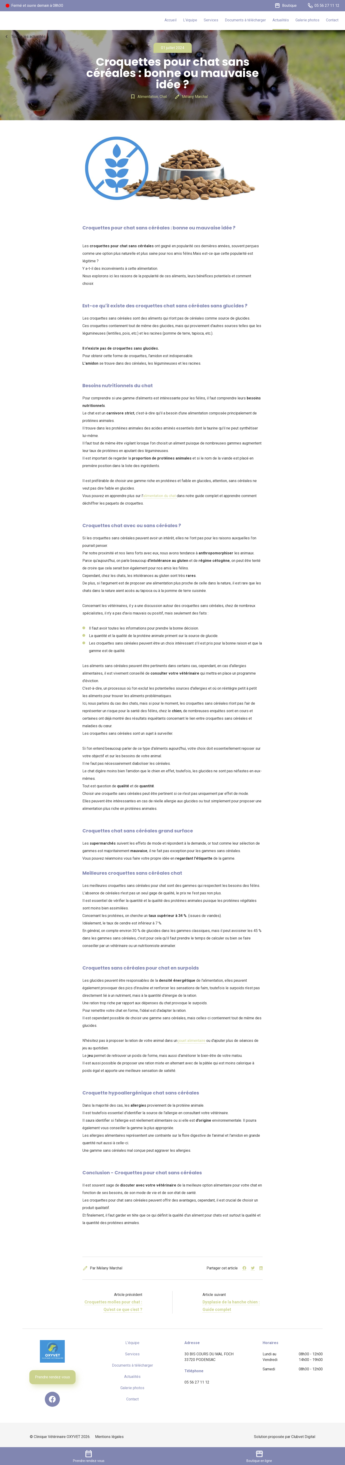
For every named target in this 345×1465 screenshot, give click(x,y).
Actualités (280, 20)
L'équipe (190, 20)
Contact (332, 20)
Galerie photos (307, 20)
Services (211, 20)
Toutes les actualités (25, 36)
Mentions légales (109, 1436)
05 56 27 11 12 (196, 1382)
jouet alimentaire (191, 1040)
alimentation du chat (160, 496)
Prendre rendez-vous (52, 1377)
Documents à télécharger (245, 20)
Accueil (170, 20)
